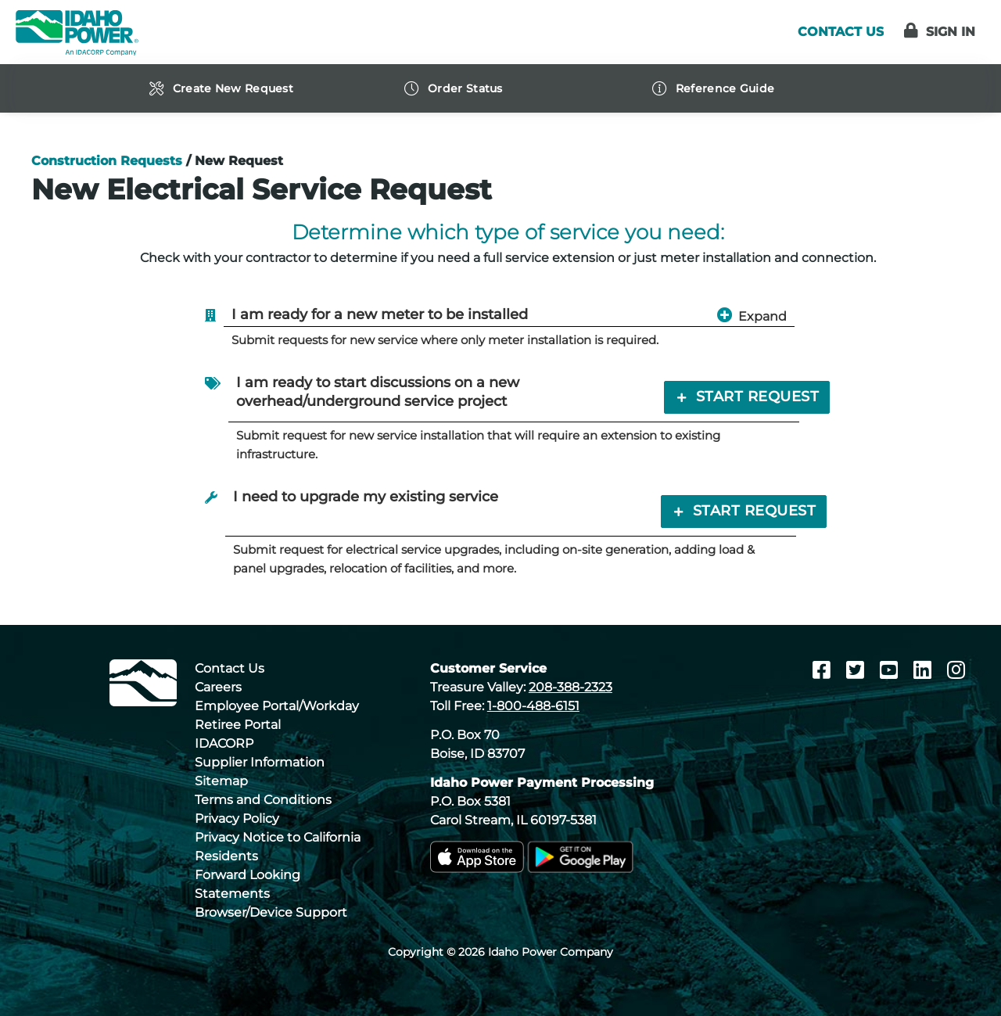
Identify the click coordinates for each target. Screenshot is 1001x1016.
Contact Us (229, 668)
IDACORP (224, 743)
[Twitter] (858, 670)
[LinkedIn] (925, 670)
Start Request (747, 396)
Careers (218, 687)
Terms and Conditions (263, 799)
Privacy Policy (237, 818)
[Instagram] (956, 670)
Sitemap (221, 781)
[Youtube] (891, 670)
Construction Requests (106, 160)
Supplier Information (260, 762)
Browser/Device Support (271, 912)
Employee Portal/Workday (277, 705)
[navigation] (250, 88)
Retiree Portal (238, 724)
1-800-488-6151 (533, 705)
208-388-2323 (570, 687)
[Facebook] (824, 670)
